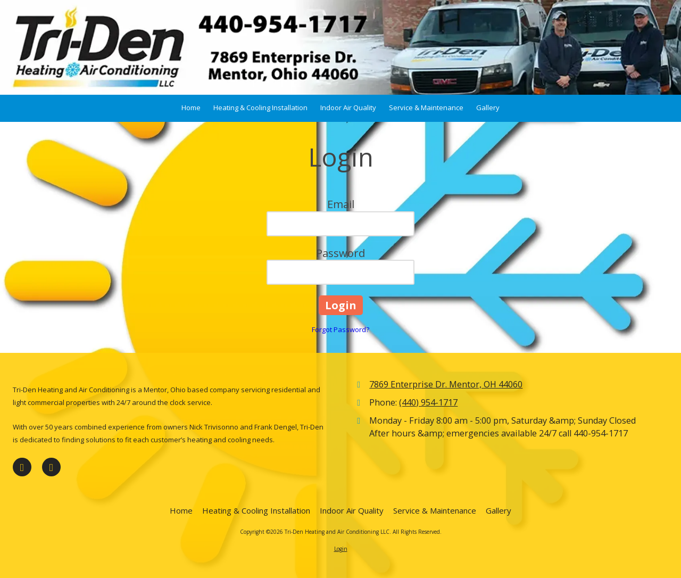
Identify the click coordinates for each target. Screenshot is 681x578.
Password (340, 253)
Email (340, 204)
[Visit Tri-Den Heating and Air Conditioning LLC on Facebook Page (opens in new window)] (22, 467)
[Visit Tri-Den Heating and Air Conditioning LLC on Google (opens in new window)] (51, 467)
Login (340, 548)
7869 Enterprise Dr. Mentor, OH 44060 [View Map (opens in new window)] (445, 384)
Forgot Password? (340, 329)
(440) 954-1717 (428, 402)
